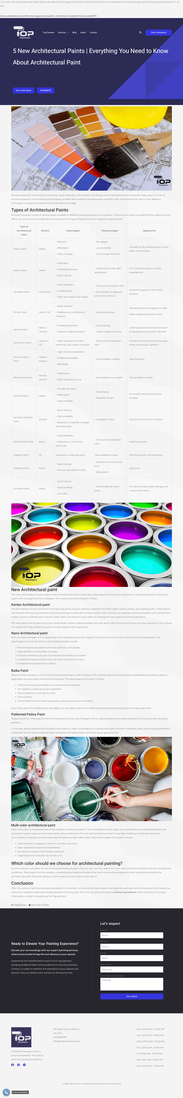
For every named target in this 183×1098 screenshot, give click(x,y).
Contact (93, 32)
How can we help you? (112, 976)
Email (103, 953)
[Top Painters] (23, 32)
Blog (74, 32)
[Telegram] (24, 1064)
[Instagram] (18, 1064)
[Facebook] (12, 1064)
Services (63, 32)
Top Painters (48, 32)
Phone (103, 941)
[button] (140, 32)
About (83, 32)
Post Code (105, 964)
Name (103, 930)
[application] (67, 32)
